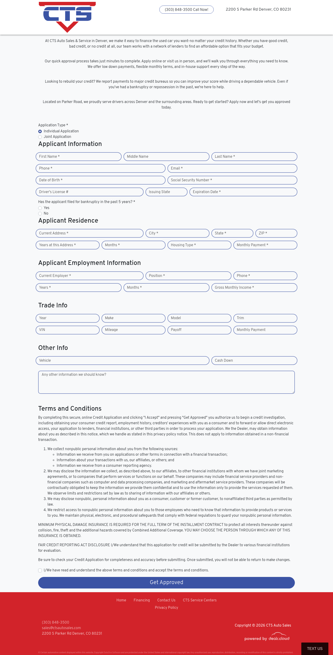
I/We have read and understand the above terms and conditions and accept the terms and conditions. (126, 570)
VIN (42, 330)
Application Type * (53, 125)
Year (42, 318)
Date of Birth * (51, 180)
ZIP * (263, 233)
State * (220, 233)
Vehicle (45, 360)
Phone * (45, 168)
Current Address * (53, 233)
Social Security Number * (191, 180)
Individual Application (61, 131)
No (46, 213)
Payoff (176, 330)
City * (153, 233)
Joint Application (57, 137)
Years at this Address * (57, 245)
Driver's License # (53, 192)
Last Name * (225, 157)
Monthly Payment (251, 330)
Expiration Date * (207, 192)
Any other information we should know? (74, 375)
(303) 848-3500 (55, 622)
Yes (46, 208)
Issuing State (159, 192)
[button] (134, 26)
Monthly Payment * (252, 245)
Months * (112, 245)
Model (176, 318)
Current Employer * (55, 276)
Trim (240, 318)
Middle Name (137, 157)
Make (109, 318)
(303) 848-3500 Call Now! (186, 10)
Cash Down (224, 360)
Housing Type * (183, 245)
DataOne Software (112, 652)
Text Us (315, 649)
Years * (45, 287)
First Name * (49, 157)
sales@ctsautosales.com (61, 628)
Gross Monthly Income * (234, 287)
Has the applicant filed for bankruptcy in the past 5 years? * (86, 202)
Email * (177, 168)
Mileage (111, 330)
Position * (157, 276)
